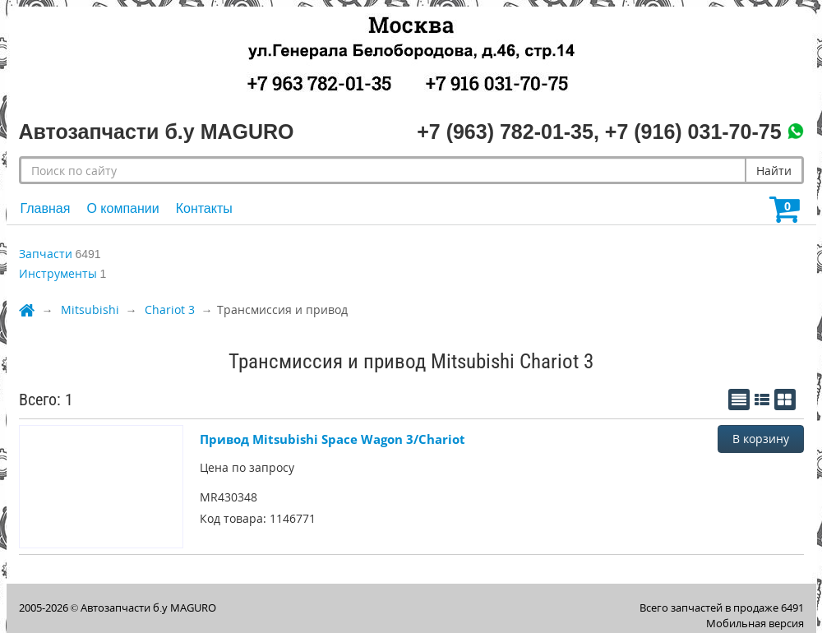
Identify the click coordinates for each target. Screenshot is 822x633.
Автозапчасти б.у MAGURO (148, 607)
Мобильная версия (755, 623)
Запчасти (45, 253)
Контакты (204, 208)
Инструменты (58, 273)
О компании (122, 208)
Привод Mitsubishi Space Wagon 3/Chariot (332, 439)
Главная (46, 208)
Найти (774, 170)
